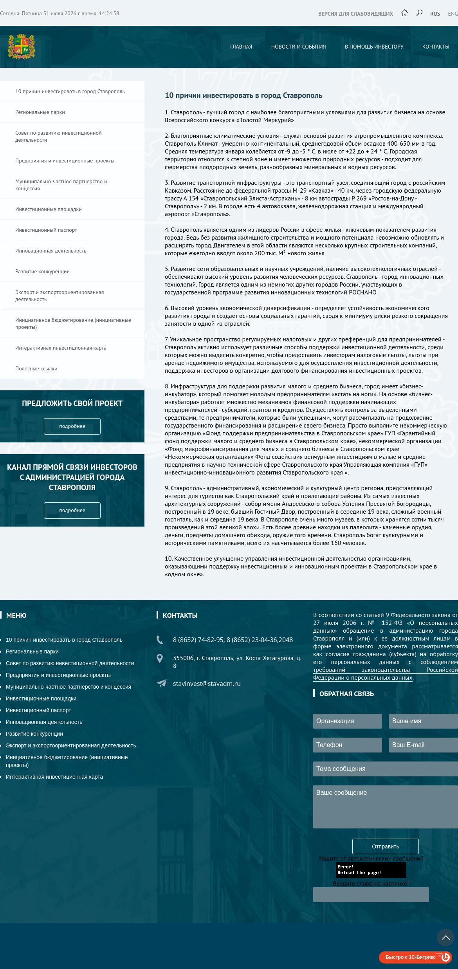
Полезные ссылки (36, 368)
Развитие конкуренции (42, 271)
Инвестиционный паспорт (46, 229)
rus (435, 13)
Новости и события (298, 46)
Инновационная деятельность (51, 250)
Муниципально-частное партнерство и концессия (61, 185)
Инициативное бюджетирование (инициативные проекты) (73, 323)
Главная (241, 46)
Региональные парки (40, 111)
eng (453, 13)
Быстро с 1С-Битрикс (411, 957)
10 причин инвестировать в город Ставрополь (70, 91)
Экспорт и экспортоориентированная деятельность (59, 296)
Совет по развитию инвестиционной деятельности (58, 136)
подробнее (72, 425)
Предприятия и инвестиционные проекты (64, 160)
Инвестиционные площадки (48, 209)
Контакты (435, 46)
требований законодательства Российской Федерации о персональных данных (385, 673)
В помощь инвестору (374, 46)
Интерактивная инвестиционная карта (60, 347)
